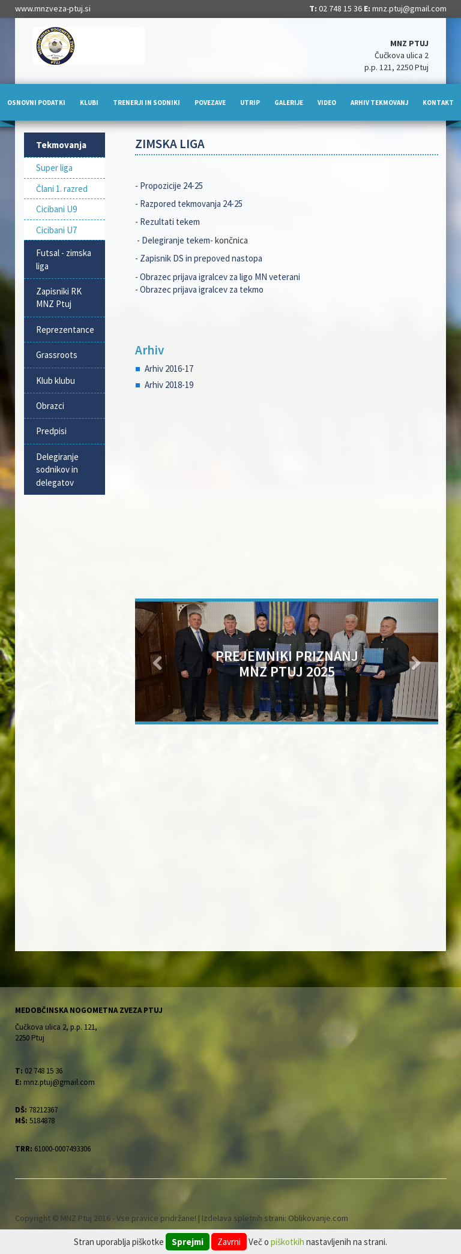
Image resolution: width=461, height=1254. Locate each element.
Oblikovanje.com (318, 1218)
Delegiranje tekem (176, 240)
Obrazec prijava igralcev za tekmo (202, 289)
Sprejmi (187, 1241)
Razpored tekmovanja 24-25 (191, 203)
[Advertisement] (286, 497)
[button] (158, 661)
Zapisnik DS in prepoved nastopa (201, 258)
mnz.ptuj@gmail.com (409, 8)
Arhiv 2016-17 (169, 368)
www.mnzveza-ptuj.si (53, 8)
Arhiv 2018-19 (169, 384)
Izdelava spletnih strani (243, 1218)
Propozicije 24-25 (171, 185)
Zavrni (229, 1241)
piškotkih (287, 1241)
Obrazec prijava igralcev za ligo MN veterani (220, 276)
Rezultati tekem (171, 221)
